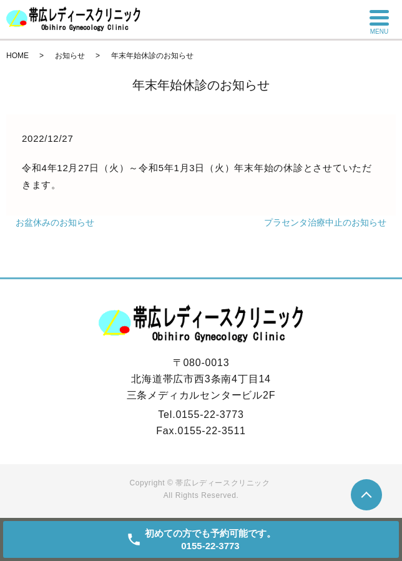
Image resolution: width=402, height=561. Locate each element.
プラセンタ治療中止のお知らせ (325, 222)
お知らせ (70, 55)
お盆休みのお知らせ (55, 222)
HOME (17, 55)
